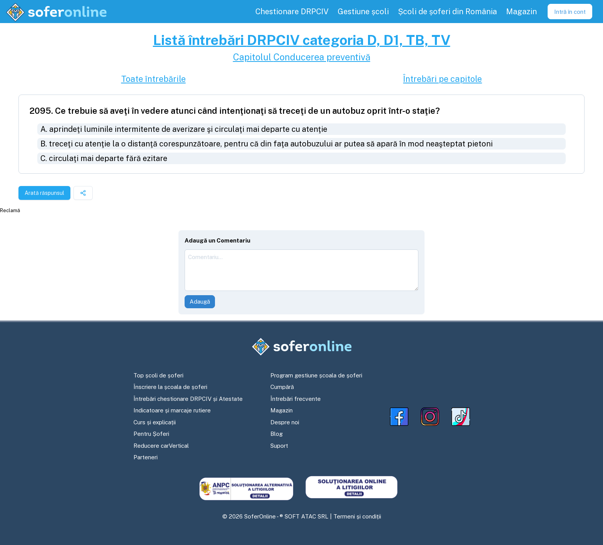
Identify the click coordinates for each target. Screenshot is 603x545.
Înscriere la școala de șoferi (170, 387)
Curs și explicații (154, 422)
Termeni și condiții (357, 516)
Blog (276, 433)
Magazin (281, 410)
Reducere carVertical (161, 445)
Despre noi (284, 422)
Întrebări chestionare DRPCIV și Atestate (188, 398)
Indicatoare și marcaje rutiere (172, 410)
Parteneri (145, 457)
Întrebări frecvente (295, 398)
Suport (279, 445)
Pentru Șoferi (151, 433)
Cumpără (282, 387)
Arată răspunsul (44, 193)
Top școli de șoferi (158, 375)
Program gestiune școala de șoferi (316, 375)
